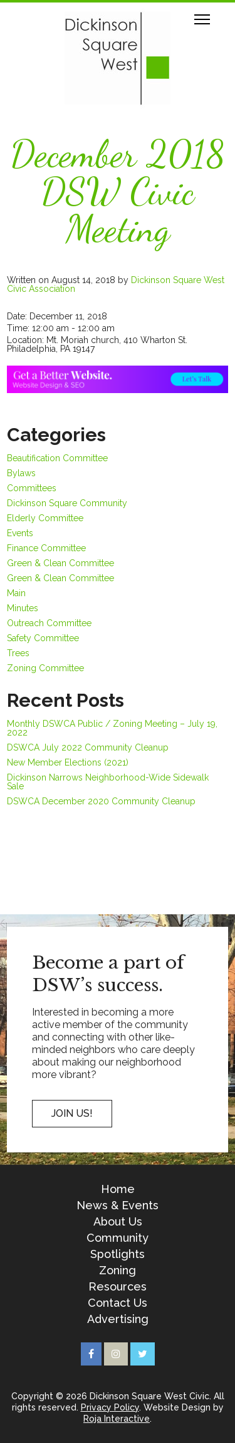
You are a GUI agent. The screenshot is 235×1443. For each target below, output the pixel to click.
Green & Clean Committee (60, 563)
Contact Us (117, 1303)
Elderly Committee (45, 518)
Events (20, 533)
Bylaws (21, 473)
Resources (117, 1286)
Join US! (72, 1113)
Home (118, 1189)
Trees (18, 653)
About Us (117, 1221)
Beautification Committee (57, 458)
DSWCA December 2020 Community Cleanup (101, 801)
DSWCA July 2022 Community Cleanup (88, 747)
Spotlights (117, 1254)
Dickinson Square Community (67, 503)
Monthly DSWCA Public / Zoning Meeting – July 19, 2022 (112, 728)
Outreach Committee (49, 623)
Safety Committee (43, 638)
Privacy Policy (110, 1407)
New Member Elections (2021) (67, 762)
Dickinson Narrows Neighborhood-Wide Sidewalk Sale (108, 781)
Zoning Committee (45, 668)
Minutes (22, 608)
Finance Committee (46, 548)
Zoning (117, 1270)
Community (117, 1238)
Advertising (118, 1319)
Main (16, 593)
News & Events (117, 1205)
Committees (31, 488)
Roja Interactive (116, 1419)
